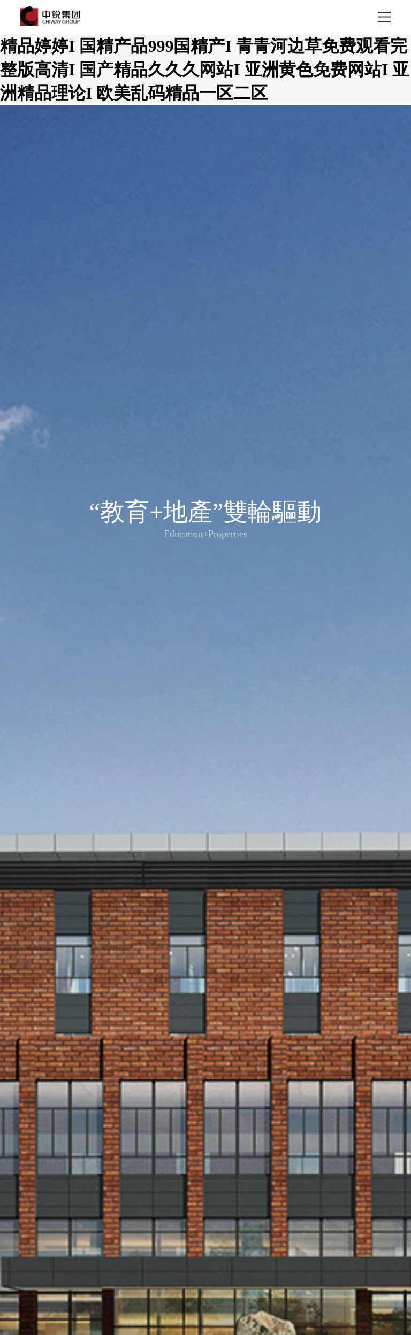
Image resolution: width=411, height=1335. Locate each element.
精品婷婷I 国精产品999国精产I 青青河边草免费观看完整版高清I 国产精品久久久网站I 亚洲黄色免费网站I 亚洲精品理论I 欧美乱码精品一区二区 (204, 69)
